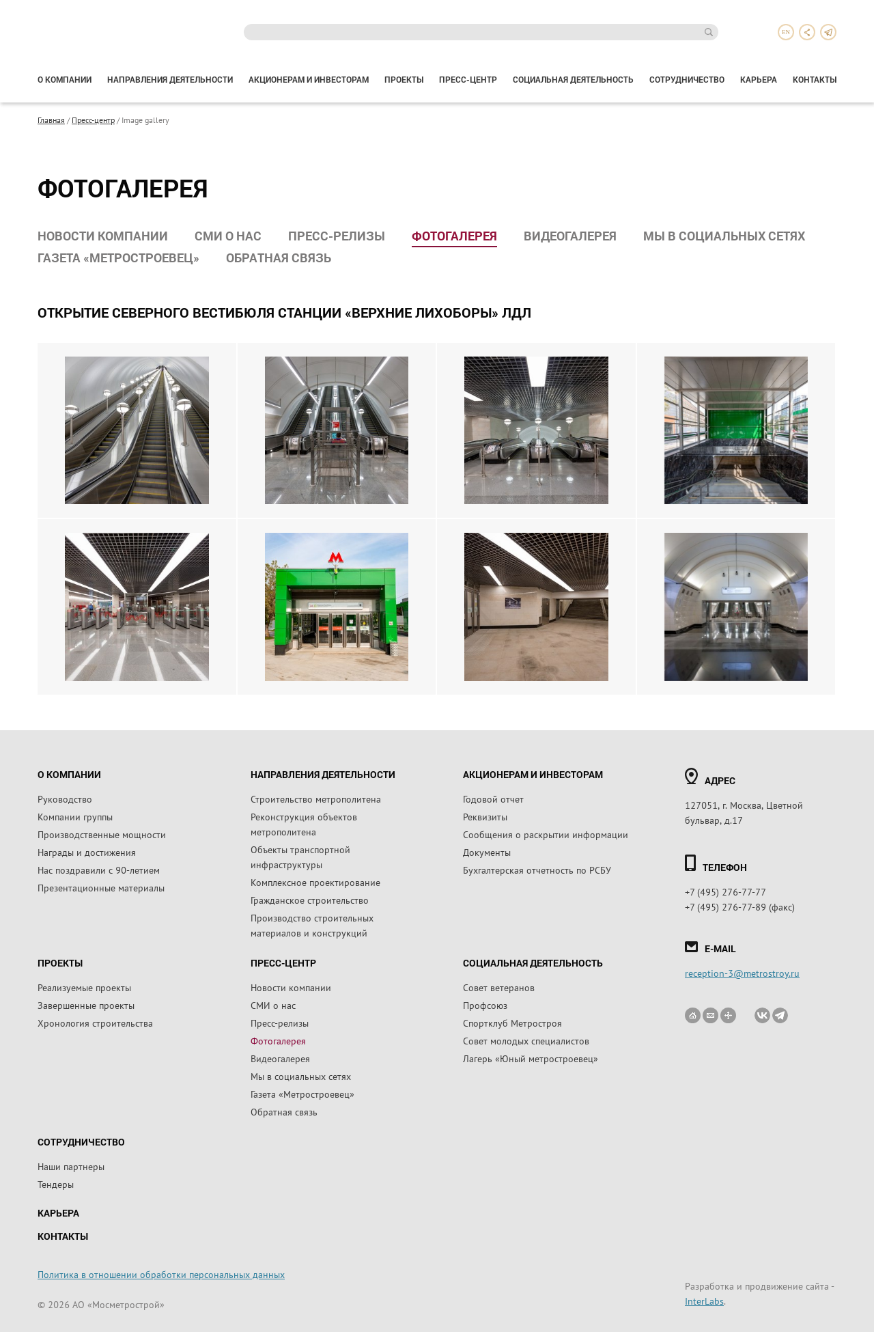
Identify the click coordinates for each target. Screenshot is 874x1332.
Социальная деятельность (573, 79)
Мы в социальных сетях (724, 235)
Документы (487, 852)
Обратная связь (278, 257)
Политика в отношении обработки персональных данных (161, 1274)
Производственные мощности (102, 834)
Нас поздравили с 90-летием (99, 869)
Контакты (814, 79)
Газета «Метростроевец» (118, 257)
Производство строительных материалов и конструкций (312, 925)
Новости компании (103, 235)
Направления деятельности (170, 79)
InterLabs (704, 1300)
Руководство (65, 798)
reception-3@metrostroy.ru (742, 973)
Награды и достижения (87, 852)
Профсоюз (485, 1005)
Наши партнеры (71, 1166)
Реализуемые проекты (84, 987)
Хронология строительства (95, 1022)
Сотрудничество (686, 79)
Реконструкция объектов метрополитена (304, 823)
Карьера (758, 79)
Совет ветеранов (499, 987)
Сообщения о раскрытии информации (545, 834)
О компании (64, 79)
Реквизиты (485, 816)
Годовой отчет (493, 798)
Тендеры (56, 1184)
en (786, 32)
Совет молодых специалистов (526, 1040)
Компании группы (75, 816)
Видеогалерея (570, 235)
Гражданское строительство (310, 899)
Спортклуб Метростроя (512, 1022)
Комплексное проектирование (315, 882)
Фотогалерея (454, 235)
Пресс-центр (468, 79)
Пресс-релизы (336, 235)
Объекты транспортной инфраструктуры (300, 856)
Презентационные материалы (101, 887)
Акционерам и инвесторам (309, 79)
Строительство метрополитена (316, 798)
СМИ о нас (228, 235)
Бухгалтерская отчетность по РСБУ (537, 869)
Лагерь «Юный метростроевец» (530, 1058)
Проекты (403, 79)
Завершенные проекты (86, 1005)
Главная (51, 119)
